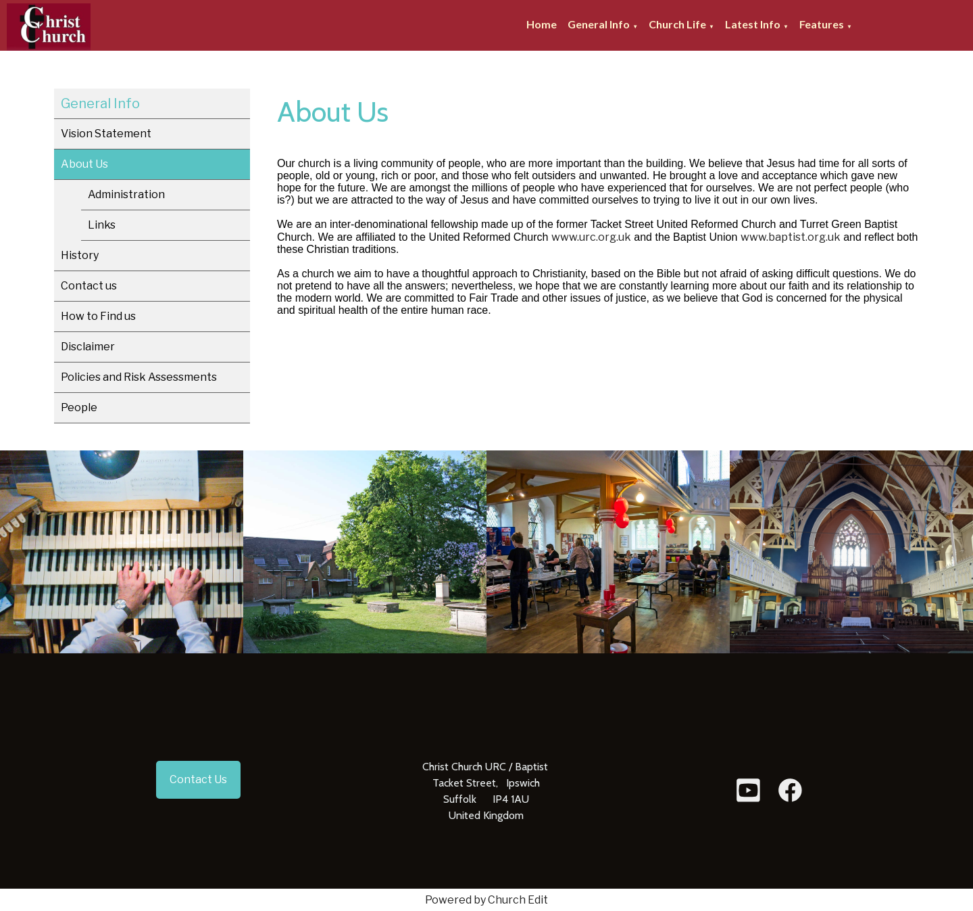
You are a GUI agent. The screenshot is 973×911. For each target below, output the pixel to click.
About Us (84, 164)
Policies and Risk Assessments (139, 377)
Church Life (677, 24)
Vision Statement (106, 133)
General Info (599, 24)
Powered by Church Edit (486, 899)
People (79, 407)
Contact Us (198, 779)
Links (102, 224)
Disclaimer (88, 346)
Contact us (89, 285)
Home (541, 24)
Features (821, 24)
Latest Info (752, 24)
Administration (126, 194)
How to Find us (98, 316)
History (80, 255)
